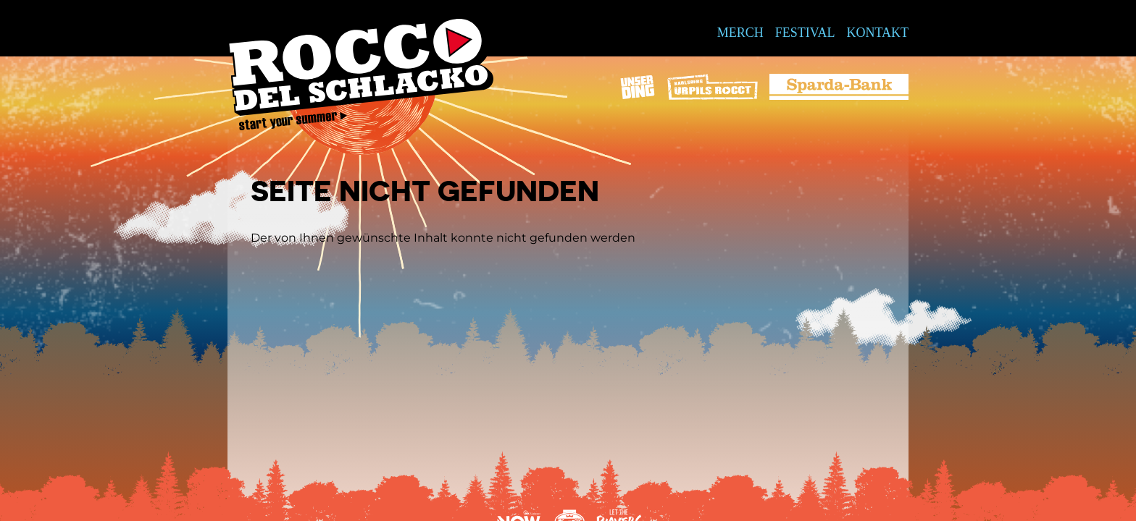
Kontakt (877, 32)
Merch (740, 32)
